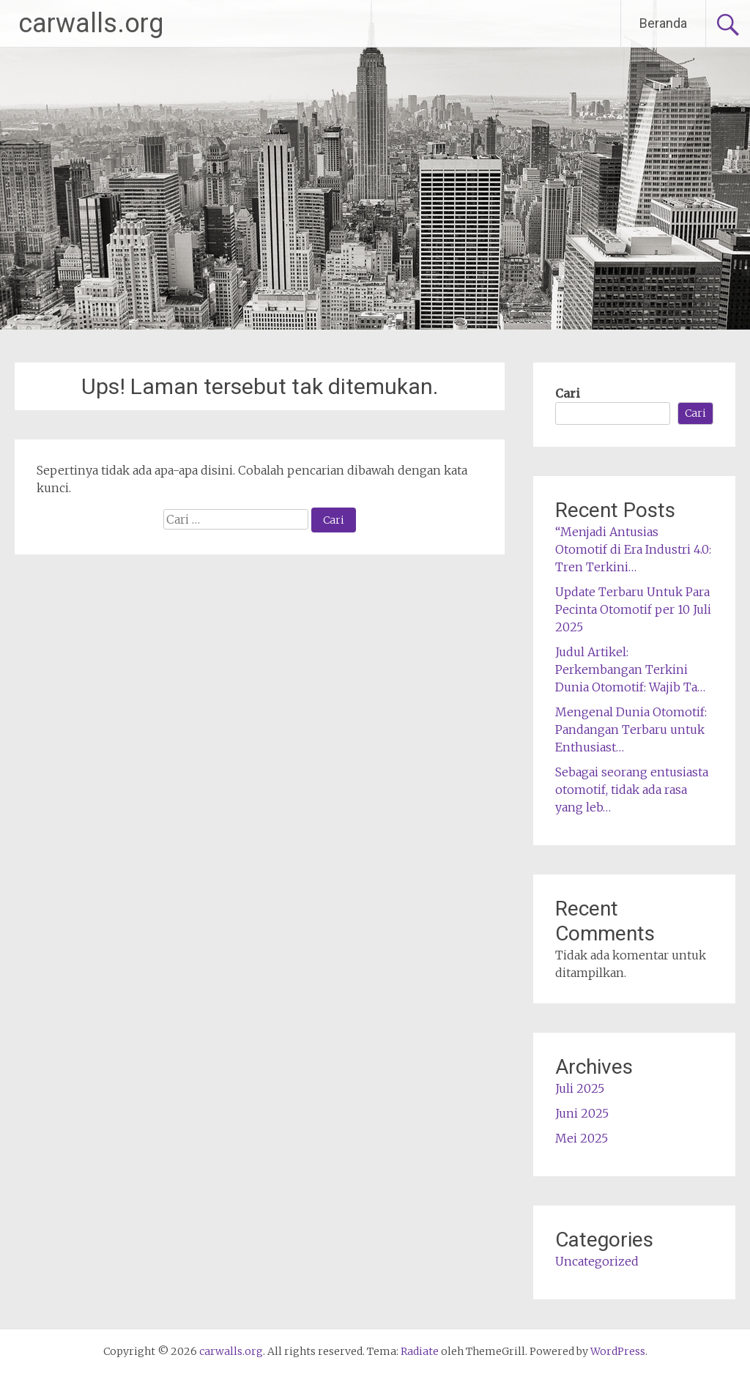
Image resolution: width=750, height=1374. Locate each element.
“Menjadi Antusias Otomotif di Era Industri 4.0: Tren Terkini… (633, 549)
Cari (567, 393)
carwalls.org (90, 23)
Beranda (663, 23)
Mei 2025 (581, 1138)
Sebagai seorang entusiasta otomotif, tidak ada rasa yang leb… (631, 789)
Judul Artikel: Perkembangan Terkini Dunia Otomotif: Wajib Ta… (630, 669)
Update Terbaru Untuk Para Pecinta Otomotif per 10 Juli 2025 (633, 609)
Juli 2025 (579, 1088)
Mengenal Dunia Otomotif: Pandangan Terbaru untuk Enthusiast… (631, 729)
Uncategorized (597, 1261)
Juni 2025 (582, 1113)
